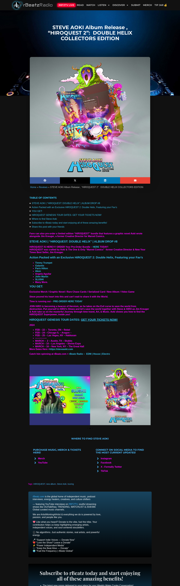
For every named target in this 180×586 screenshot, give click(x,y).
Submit (135, 5)
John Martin (41, 276)
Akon (38, 271)
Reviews (43, 187)
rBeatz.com (38, 496)
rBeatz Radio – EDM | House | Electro (89, 354)
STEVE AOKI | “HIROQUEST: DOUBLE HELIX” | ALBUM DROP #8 (66, 203)
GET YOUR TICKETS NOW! (99, 319)
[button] (45, 180)
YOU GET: (37, 211)
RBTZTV (73, 504)
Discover (120, 5)
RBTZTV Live (66, 5)
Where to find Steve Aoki (44, 219)
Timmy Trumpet (43, 263)
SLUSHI (39, 279)
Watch (90, 5)
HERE (96, 247)
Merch (147, 5)
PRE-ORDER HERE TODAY (67, 301)
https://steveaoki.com (61, 349)
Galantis (39, 265)
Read (80, 5)
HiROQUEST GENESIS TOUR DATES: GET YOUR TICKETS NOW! (67, 215)
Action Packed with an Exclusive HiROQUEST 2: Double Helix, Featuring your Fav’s (74, 207)
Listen (104, 5)
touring (71, 484)
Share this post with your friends (48, 227)
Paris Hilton (41, 268)
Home (33, 187)
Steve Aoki (61, 484)
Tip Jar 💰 (160, 5)
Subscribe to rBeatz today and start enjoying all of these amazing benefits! (69, 223)
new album (51, 484)
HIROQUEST (39, 484)
